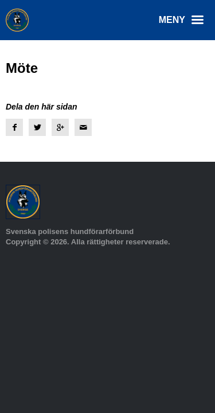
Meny (184, 20)
